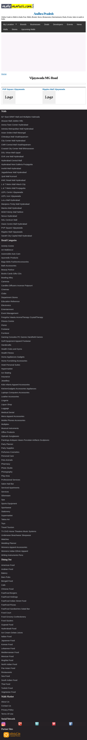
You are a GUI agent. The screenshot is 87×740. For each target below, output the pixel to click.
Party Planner (7, 444)
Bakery (4, 573)
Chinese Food (7, 589)
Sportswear (6, 507)
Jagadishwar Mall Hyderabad (13, 172)
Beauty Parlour (7, 270)
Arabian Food (7, 569)
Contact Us (6, 706)
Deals (46, 24)
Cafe (3, 585)
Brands (23, 24)
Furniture (5, 333)
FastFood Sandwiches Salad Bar (15, 609)
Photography (6, 472)
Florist (4, 325)
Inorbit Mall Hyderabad (11, 168)
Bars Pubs (5, 577)
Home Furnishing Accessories (14, 361)
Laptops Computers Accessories (15, 392)
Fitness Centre (7, 321)
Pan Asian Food (8, 668)
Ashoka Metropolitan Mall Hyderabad (17, 129)
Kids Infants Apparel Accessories (15, 384)
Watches (5, 539)
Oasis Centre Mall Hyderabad (14, 224)
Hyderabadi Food (8, 628)
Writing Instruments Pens (12, 555)
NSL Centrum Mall (9, 220)
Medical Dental (7, 412)
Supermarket (7, 515)
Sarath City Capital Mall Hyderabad (16, 236)
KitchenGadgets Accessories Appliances (18, 388)
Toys (3, 523)
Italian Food (6, 636)
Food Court (6, 613)
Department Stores (9, 297)
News (79, 24)
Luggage (5, 408)
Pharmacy (5, 464)
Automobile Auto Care (10, 254)
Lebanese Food (8, 648)
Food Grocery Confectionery (13, 617)
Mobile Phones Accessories (13, 420)
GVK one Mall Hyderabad (12, 156)
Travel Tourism (7, 527)
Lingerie (4, 400)
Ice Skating (6, 373)
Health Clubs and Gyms (11, 349)
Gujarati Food (7, 625)
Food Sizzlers (7, 621)
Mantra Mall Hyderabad (11, 208)
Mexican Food (7, 656)
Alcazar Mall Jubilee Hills (12, 121)
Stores (14, 29)
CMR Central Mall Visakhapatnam (16, 145)
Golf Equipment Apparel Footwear (16, 341)
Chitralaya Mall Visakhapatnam (14, 137)
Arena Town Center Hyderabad (14, 125)
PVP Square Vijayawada (12, 228)
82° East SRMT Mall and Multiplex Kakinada (20, 117)
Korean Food (7, 644)
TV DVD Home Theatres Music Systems (18, 531)
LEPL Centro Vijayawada (12, 192)
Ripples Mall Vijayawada (11, 232)
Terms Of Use (7, 714)
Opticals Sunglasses (10, 436)
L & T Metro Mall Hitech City (13, 184)
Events (70, 24)
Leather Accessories (10, 396)
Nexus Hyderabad (9, 216)
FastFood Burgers (9, 593)
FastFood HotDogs (9, 597)
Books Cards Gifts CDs (11, 273)
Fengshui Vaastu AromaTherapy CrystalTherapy (22, 317)
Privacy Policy (7, 710)
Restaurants (6, 672)
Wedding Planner (8, 543)
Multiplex (5, 424)
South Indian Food (9, 680)
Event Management (9, 313)
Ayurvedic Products (9, 258)
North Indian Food (9, 664)
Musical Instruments (10, 428)
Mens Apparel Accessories (12, 416)
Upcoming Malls (28, 29)
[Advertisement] (43, 52)
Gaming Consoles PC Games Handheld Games (22, 337)
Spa (3, 499)
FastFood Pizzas (8, 605)
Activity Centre (7, 246)
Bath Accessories (8, 266)
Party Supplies (7, 448)
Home (4, 74)
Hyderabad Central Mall (11, 160)
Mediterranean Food (10, 652)
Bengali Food (7, 581)
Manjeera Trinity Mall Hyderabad (15, 204)
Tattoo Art (5, 519)
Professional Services (10, 480)
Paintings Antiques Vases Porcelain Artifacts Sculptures (25, 440)
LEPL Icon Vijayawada (11, 196)
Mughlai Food (7, 660)
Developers (58, 24)
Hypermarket (7, 369)
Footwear (5, 329)
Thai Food (5, 684)
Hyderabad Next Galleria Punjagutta (17, 164)
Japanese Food (8, 640)
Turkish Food (7, 688)
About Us (5, 702)
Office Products (8, 432)
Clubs (3, 293)
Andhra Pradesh (43, 13)
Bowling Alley (7, 277)
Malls (5, 29)
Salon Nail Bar (7, 484)
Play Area (5, 476)
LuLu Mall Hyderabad (10, 200)
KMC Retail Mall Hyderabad (13, 180)
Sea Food (5, 676)
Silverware (5, 495)
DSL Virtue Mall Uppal (10, 152)
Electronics (6, 305)
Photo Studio (7, 468)
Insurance (5, 377)
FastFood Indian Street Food (13, 601)
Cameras (5, 281)
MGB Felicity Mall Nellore (12, 212)
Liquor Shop (6, 404)
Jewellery (5, 381)
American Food (8, 565)
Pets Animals (7, 460)
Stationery (5, 511)
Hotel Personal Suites (10, 365)
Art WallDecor (7, 250)
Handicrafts (6, 345)
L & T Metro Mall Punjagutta (13, 188)
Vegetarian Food (8, 692)
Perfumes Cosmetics (10, 452)
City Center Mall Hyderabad (13, 140)
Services (5, 492)
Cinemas (5, 289)
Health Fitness (7, 353)
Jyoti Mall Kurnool (9, 176)
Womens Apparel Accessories (14, 547)
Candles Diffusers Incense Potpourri (17, 285)
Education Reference (10, 301)
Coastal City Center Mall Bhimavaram (17, 148)
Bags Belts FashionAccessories (15, 262)
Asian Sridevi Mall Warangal (13, 133)
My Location (9, 24)
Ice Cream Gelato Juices (12, 632)
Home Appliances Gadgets (13, 357)
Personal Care (7, 456)
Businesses (35, 24)
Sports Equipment (9, 503)
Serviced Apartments (10, 488)
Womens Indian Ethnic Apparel (14, 551)
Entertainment (7, 309)
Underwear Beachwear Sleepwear (16, 535)
